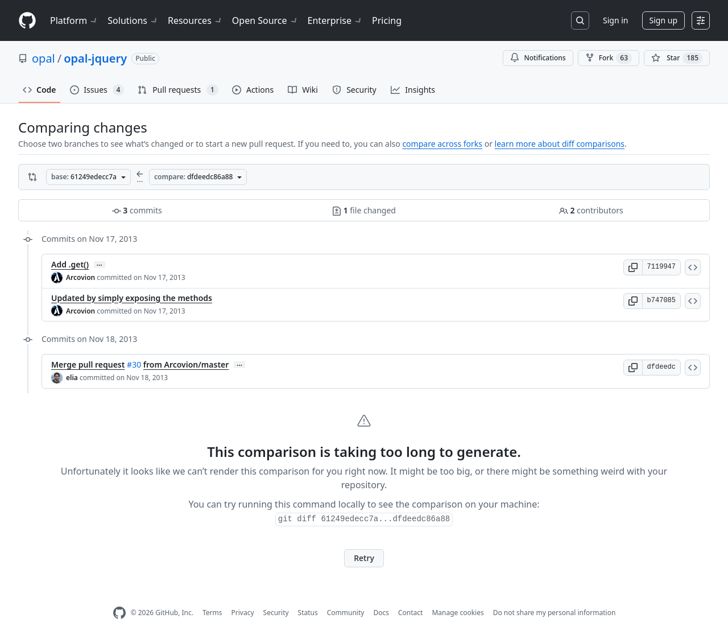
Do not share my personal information (554, 612)
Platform (74, 20)
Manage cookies (457, 612)
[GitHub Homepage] (119, 613)
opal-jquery (95, 58)
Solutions (133, 20)
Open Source (265, 20)
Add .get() (70, 264)
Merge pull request (88, 364)
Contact (410, 612)
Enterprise (335, 20)
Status (308, 612)
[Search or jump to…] (580, 20)
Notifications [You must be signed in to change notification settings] (537, 58)
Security (276, 612)
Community (346, 612)
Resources (195, 20)
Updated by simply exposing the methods (131, 297)
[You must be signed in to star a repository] (677, 58)
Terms (212, 612)
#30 (134, 364)
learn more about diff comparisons (559, 143)
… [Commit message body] (99, 264)
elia (72, 377)
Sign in (615, 20)
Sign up (663, 20)
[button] (633, 267)
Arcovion (80, 277)
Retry (364, 558)
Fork (608, 58)
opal (43, 58)
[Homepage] (27, 20)
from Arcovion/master (186, 364)
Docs (381, 612)
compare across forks (442, 143)
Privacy (242, 612)
